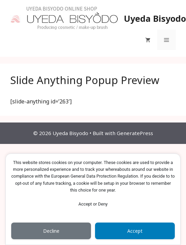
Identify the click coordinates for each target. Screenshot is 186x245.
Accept (135, 231)
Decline (51, 231)
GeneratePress (135, 133)
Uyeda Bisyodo (155, 18)
